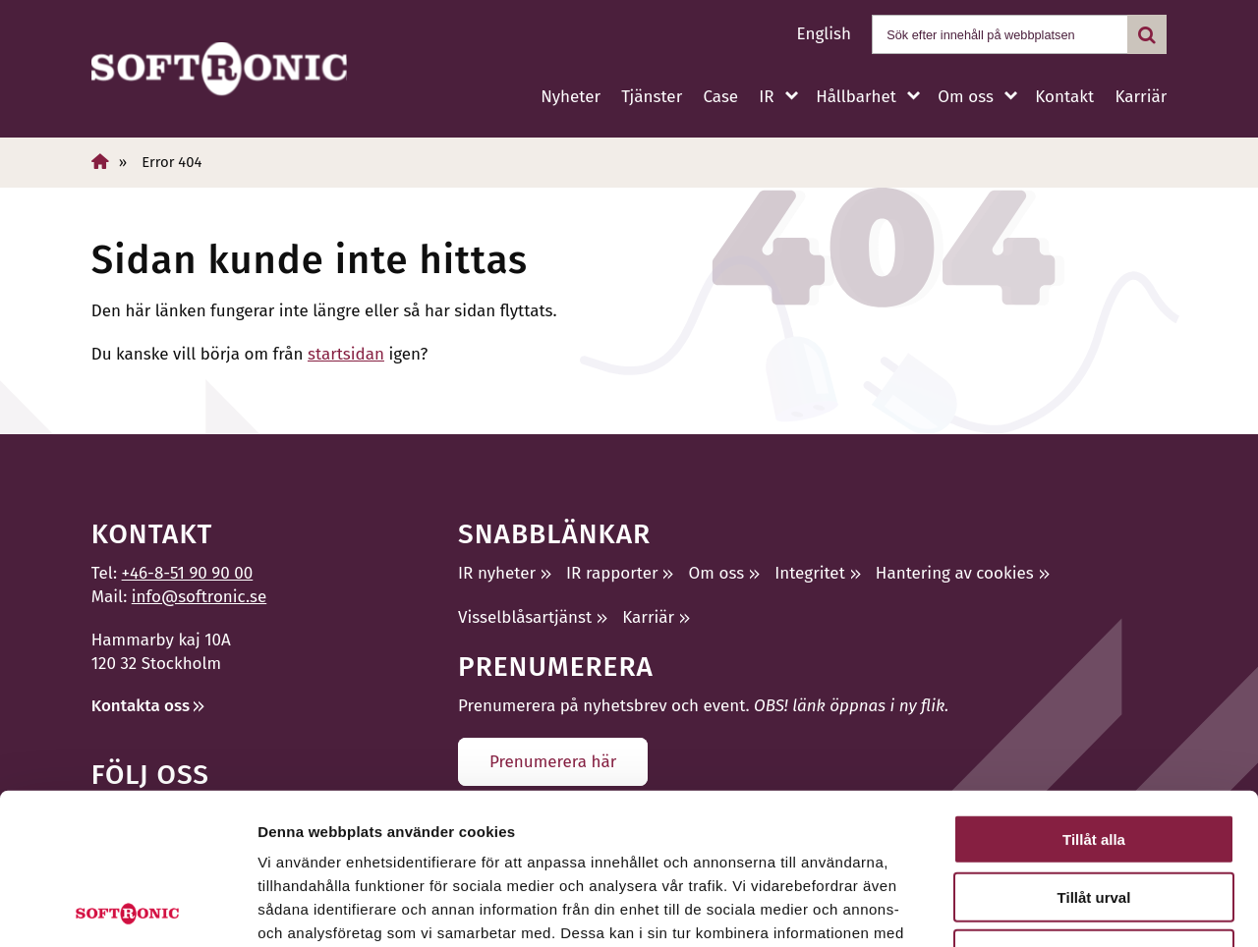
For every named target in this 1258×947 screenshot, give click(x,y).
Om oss (965, 96)
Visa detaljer (1068, 908)
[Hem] (100, 161)
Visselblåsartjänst (525, 617)
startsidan (346, 354)
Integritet (809, 573)
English (824, 34)
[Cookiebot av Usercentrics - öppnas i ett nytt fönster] (127, 908)
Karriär (1141, 96)
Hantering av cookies (955, 573)
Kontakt (1064, 96)
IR (766, 96)
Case (720, 96)
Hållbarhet (856, 96)
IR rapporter (612, 573)
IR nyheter (497, 573)
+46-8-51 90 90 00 (188, 573)
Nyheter (570, 96)
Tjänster (651, 96)
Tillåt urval (1094, 746)
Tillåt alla (1093, 688)
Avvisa (1093, 803)
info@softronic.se (199, 596)
